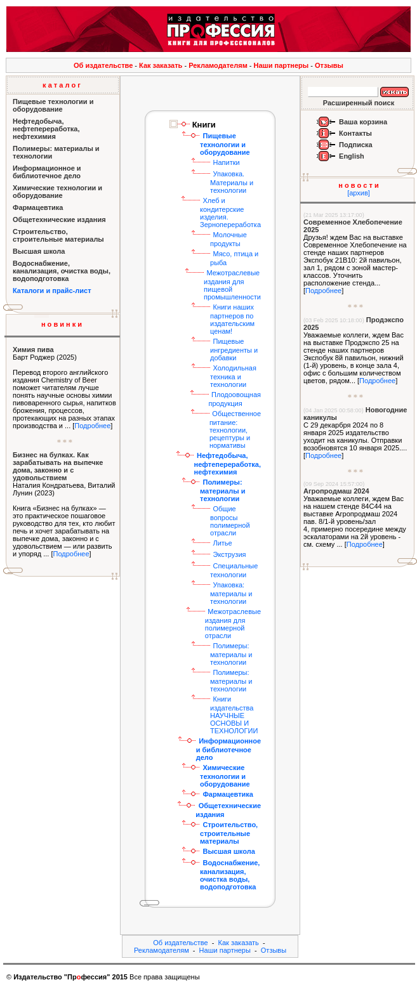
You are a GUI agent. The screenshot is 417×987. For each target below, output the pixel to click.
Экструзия (229, 554)
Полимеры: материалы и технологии (231, 654)
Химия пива (33, 349)
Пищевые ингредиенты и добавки (234, 349)
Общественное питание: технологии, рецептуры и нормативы (235, 429)
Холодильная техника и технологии (233, 376)
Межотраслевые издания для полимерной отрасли (233, 623)
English (351, 156)
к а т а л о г (62, 85)
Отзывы (329, 65)
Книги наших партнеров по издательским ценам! (232, 319)
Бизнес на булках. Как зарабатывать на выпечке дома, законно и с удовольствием (58, 466)
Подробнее (92, 425)
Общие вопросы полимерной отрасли (230, 521)
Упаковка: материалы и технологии (231, 593)
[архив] (358, 193)
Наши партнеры (281, 65)
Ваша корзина (363, 122)
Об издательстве (103, 65)
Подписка (356, 144)
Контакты (355, 133)
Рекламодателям (218, 65)
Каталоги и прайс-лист (52, 290)
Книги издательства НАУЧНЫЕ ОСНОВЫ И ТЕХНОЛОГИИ (234, 715)
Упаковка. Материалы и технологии (231, 182)
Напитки (226, 162)
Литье (222, 543)
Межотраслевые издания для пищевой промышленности (232, 285)
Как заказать (160, 65)
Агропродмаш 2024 (336, 491)
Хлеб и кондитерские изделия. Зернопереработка (230, 212)
